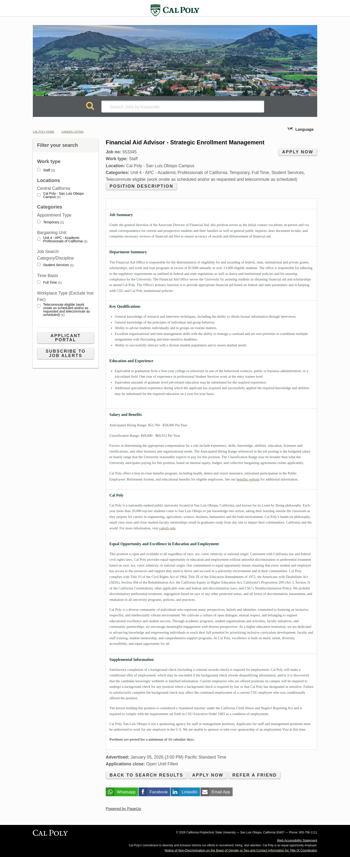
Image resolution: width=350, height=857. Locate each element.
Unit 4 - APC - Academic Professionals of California (65, 239)
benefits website (248, 479)
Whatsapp (126, 792)
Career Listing (72, 131)
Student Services (58, 265)
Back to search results (146, 775)
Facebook (159, 792)
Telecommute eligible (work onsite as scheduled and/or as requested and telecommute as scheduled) (66, 310)
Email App (221, 792)
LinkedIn (189, 792)
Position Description (141, 186)
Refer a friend (254, 775)
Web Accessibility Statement (297, 840)
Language (304, 129)
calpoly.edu (167, 528)
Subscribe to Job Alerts (66, 353)
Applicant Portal (66, 337)
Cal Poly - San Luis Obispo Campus (63, 195)
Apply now (297, 151)
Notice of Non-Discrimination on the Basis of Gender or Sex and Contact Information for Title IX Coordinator (241, 850)
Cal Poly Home (43, 131)
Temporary (53, 222)
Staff (49, 170)
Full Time (52, 282)
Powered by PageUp (123, 809)
